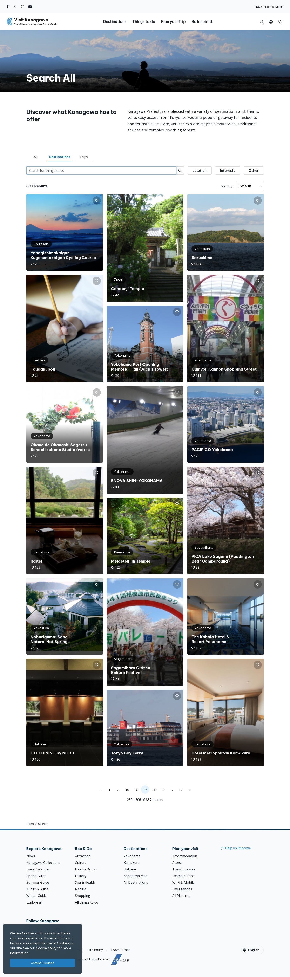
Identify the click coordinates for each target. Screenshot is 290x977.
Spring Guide (36, 876)
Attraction (82, 856)
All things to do (86, 902)
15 (127, 790)
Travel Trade (120, 949)
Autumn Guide (37, 889)
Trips (84, 157)
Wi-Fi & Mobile (183, 882)
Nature (80, 889)
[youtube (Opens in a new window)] (30, 6)
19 (162, 790)
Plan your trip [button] (173, 21)
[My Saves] (280, 21)
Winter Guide (36, 895)
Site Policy (95, 949)
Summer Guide (37, 882)
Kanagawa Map (136, 876)
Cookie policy (46, 948)
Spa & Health (85, 882)
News (30, 856)
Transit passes (183, 869)
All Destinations (136, 882)
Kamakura (132, 862)
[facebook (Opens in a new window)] (8, 6)
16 (136, 790)
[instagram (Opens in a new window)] (22, 6)
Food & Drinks (86, 869)
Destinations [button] (114, 21)
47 (180, 790)
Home (30, 824)
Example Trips (183, 876)
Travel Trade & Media (268, 7)
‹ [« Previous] (100, 790)
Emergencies (182, 889)
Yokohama (132, 856)
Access (177, 862)
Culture (81, 862)
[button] (271, 21)
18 (154, 790)
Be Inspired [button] (201, 21)
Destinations (59, 157)
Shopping (82, 895)
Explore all (34, 902)
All (36, 157)
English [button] (251, 950)
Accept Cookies (42, 963)
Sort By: (227, 186)
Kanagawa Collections (43, 862)
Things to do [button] (143, 21)
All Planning (181, 895)
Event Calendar (38, 869)
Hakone (130, 869)
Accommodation (184, 856)
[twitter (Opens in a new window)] (15, 6)
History (80, 876)
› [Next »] (189, 790)
